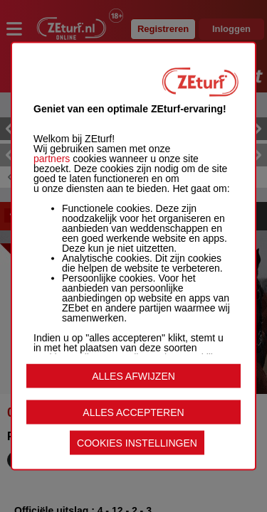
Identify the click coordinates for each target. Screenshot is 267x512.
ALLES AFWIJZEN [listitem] (133, 376)
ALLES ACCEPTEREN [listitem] (133, 412)
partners (51, 158)
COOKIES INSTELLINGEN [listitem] (137, 443)
